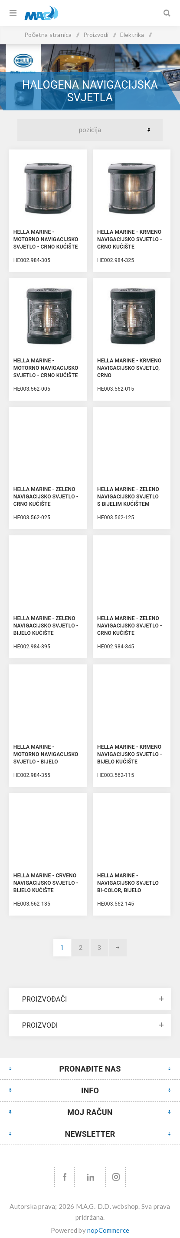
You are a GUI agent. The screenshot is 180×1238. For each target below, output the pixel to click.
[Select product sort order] (90, 130)
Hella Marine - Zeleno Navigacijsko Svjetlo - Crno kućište (46, 496)
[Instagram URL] (115, 1177)
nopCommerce (108, 1230)
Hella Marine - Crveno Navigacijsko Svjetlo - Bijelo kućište (46, 883)
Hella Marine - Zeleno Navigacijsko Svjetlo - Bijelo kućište (46, 625)
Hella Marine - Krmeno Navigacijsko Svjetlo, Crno (129, 368)
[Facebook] (64, 1177)
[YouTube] (90, 1177)
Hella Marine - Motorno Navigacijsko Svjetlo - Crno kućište (46, 239)
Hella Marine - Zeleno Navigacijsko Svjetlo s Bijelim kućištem (128, 496)
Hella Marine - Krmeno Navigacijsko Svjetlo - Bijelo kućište (129, 754)
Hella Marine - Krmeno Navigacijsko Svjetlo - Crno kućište (129, 239)
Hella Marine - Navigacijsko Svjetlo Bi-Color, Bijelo (128, 883)
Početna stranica (48, 34)
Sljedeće (118, 947)
